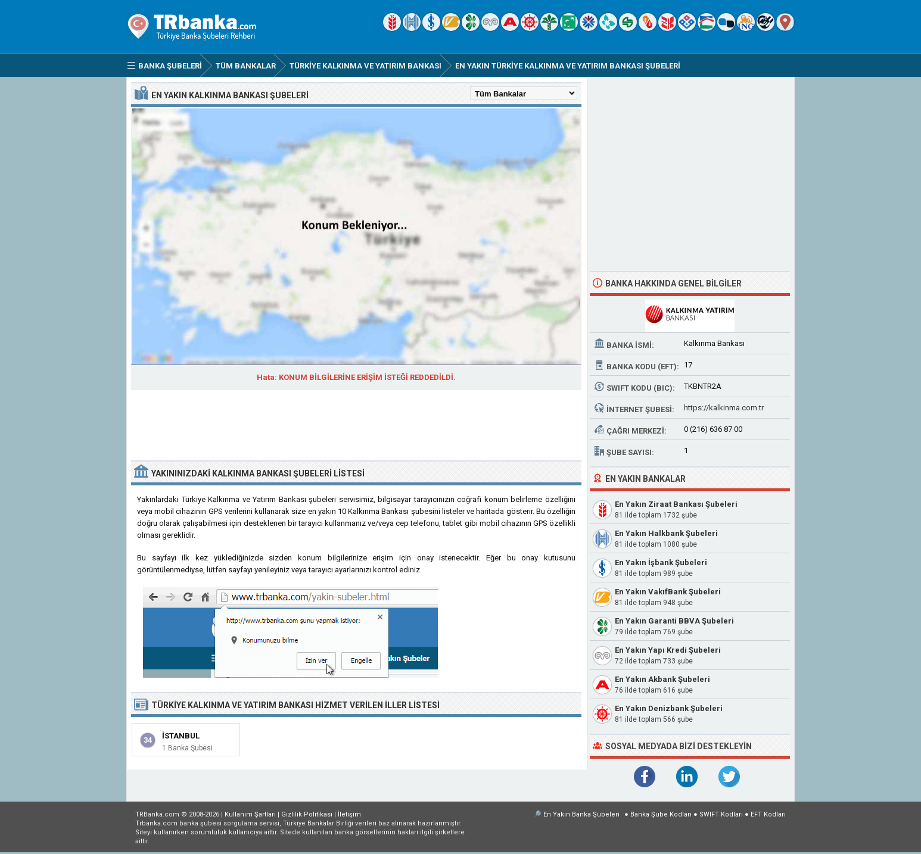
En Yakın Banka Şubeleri (581, 814)
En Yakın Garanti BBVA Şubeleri (674, 620)
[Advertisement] (356, 426)
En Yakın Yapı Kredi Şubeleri (668, 650)
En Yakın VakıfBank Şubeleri (668, 591)
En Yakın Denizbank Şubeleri (669, 708)
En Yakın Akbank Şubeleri (662, 679)
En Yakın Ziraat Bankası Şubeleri (676, 504)
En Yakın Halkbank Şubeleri (666, 533)
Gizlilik (306, 814)
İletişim (349, 814)
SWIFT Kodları (721, 814)
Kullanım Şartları (250, 814)
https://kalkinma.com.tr (724, 407)
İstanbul (181, 735)
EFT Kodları (768, 814)
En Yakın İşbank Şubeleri (661, 562)
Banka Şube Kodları (661, 814)
